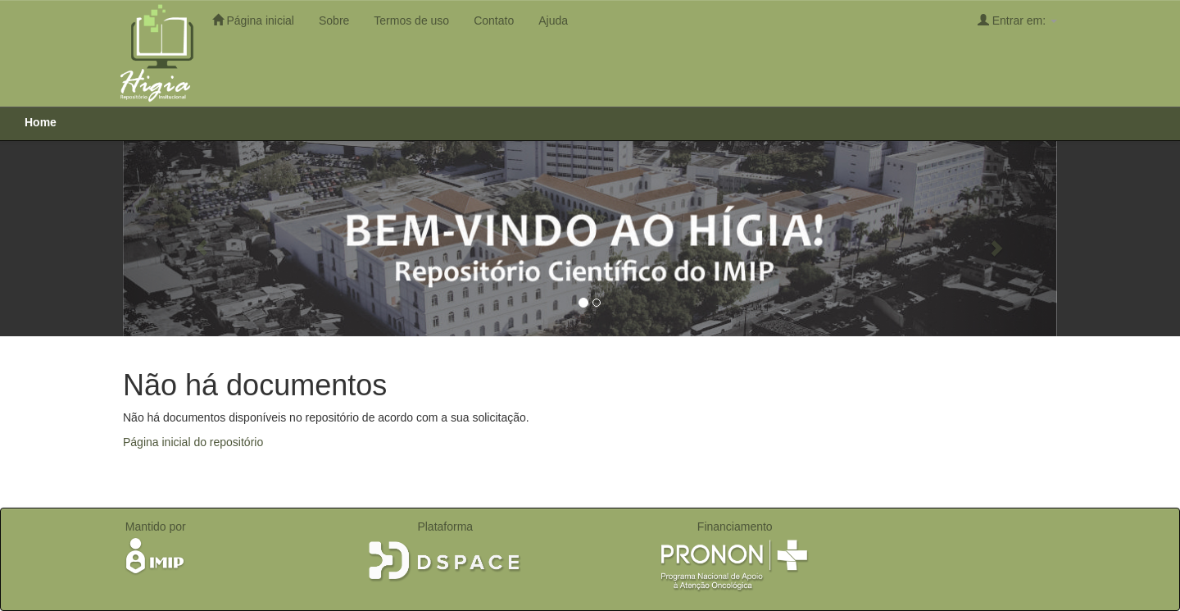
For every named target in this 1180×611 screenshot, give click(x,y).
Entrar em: (1017, 20)
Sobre (334, 20)
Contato (494, 20)
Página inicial (253, 20)
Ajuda (553, 20)
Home (41, 122)
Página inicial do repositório (193, 442)
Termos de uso (411, 20)
